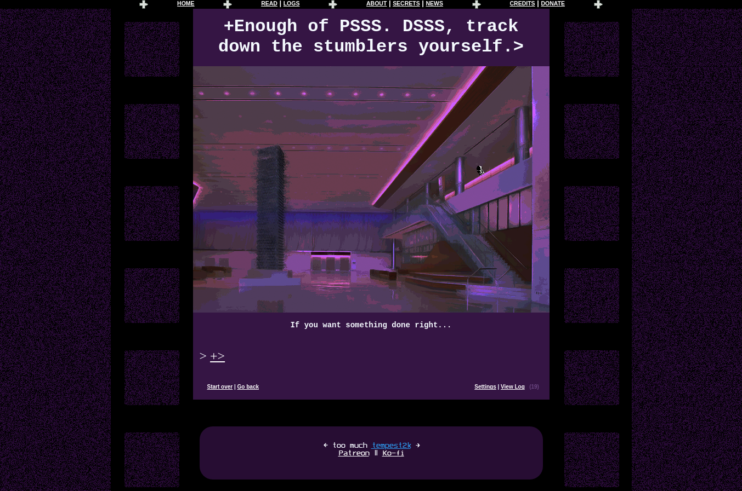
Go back (248, 387)
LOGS (292, 4)
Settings (485, 387)
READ (269, 4)
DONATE (553, 4)
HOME (185, 4)
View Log (513, 387)
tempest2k (391, 445)
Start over (220, 387)
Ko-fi (393, 453)
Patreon (353, 453)
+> (217, 356)
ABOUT (376, 4)
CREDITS (522, 4)
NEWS (434, 4)
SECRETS (406, 4)
